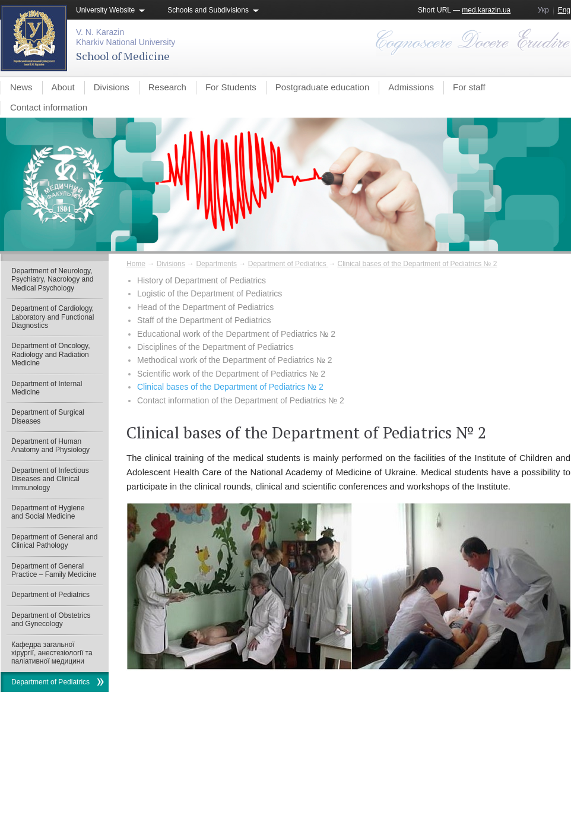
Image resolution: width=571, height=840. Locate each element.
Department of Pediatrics (288, 264)
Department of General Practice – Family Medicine (53, 570)
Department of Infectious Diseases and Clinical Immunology (50, 479)
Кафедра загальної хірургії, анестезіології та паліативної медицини (52, 653)
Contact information (48, 107)
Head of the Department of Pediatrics (205, 307)
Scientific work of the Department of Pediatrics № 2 (231, 373)
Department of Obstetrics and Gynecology (50, 619)
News (21, 87)
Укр (543, 10)
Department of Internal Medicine (46, 388)
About (63, 87)
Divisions (111, 87)
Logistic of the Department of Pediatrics (209, 293)
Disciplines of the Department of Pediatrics (215, 347)
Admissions (411, 87)
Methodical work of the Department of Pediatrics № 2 (234, 360)
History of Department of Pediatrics (201, 280)
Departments (216, 264)
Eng (564, 10)
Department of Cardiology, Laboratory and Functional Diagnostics (52, 317)
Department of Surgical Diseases (47, 416)
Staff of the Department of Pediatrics (204, 320)
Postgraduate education (322, 87)
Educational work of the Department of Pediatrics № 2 (236, 334)
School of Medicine (123, 56)
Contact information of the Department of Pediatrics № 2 (240, 400)
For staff (469, 87)
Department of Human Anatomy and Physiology (50, 445)
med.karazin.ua (486, 10)
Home (135, 264)
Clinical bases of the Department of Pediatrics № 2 (417, 264)
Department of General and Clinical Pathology (54, 541)
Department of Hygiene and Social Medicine (47, 512)
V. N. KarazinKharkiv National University (125, 37)
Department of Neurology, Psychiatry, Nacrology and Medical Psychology (52, 279)
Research (167, 87)
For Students (230, 87)
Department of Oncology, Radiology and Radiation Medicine (50, 354)
